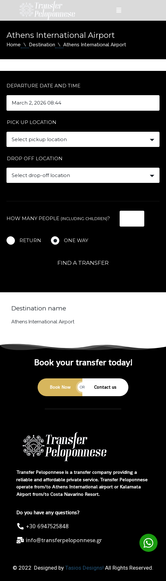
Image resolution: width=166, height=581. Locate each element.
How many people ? (58, 218)
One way (76, 240)
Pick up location (31, 122)
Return (30, 240)
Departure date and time (43, 86)
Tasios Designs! (84, 567)
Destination (42, 45)
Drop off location (35, 158)
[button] (148, 543)
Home (13, 45)
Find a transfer (83, 263)
